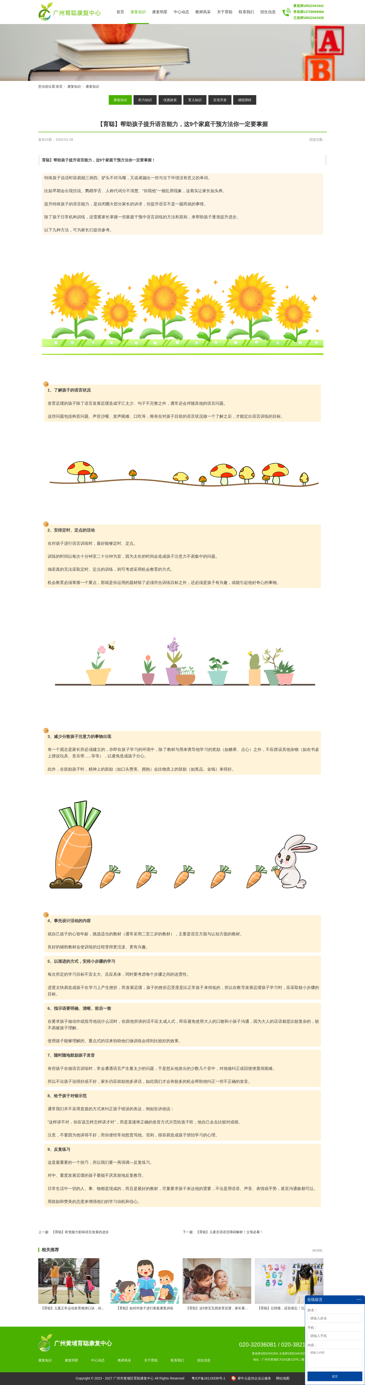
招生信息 (268, 12)
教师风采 (203, 12)
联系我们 (246, 12)
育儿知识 (195, 100)
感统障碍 (244, 100)
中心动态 (181, 12)
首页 (120, 12)
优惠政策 (170, 100)
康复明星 (159, 12)
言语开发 (220, 100)
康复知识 (138, 12)
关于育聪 (224, 12)
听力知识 (145, 100)
